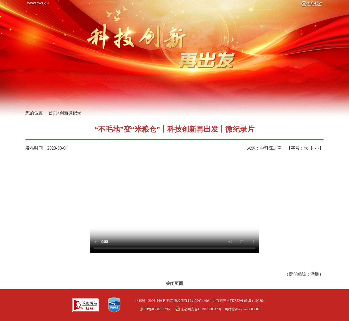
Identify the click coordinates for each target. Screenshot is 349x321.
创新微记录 (70, 113)
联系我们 (195, 301)
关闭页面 (174, 283)
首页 (52, 113)
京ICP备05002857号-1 (156, 309)
